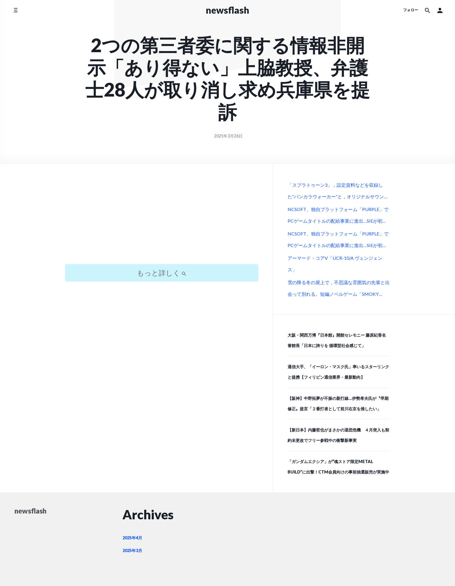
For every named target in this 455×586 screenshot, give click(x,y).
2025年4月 (132, 537)
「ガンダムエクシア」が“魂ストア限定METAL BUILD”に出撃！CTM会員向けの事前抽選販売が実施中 (338, 466)
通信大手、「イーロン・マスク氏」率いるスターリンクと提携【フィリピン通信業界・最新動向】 (338, 372)
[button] (440, 10)
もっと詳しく (161, 272)
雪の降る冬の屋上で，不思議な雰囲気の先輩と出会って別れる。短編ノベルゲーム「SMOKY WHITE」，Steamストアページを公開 (339, 290)
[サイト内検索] (427, 10)
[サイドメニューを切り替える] (15, 10)
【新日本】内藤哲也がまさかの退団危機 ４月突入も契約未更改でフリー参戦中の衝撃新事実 (338, 435)
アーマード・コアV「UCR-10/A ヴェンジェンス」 (335, 263)
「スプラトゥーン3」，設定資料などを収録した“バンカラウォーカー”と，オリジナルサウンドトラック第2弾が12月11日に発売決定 (338, 192)
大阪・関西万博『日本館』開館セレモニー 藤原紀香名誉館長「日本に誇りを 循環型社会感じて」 (337, 340)
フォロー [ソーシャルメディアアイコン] (410, 10)
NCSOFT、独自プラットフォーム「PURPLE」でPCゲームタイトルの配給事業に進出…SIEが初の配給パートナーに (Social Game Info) (338, 216)
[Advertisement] (161, 219)
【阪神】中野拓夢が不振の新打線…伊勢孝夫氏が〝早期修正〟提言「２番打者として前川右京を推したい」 (338, 403)
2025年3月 (132, 550)
